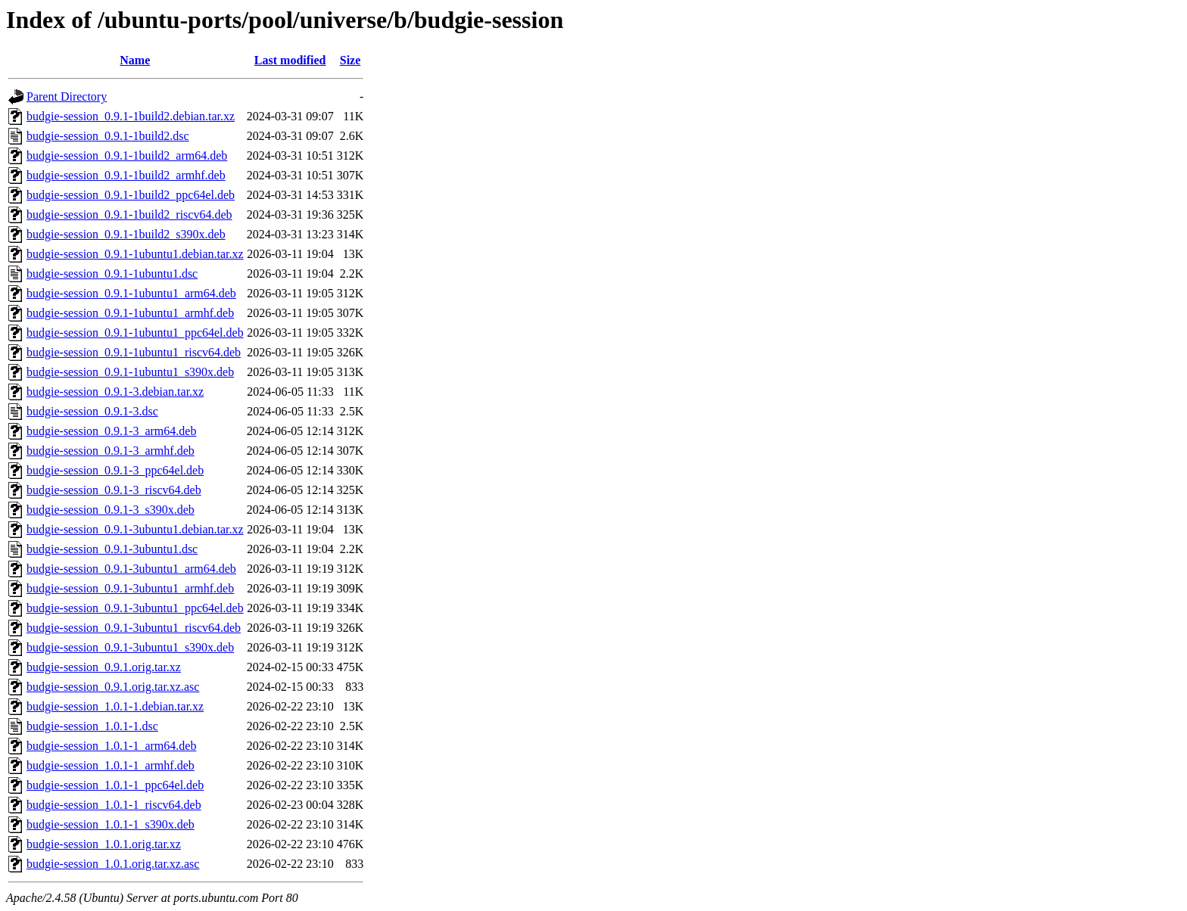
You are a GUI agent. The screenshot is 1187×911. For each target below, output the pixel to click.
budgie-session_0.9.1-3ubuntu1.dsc (112, 549)
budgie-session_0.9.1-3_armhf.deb (110, 450)
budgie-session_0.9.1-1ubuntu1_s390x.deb (130, 371)
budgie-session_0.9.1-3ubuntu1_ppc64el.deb (135, 608)
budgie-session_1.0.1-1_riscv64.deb (113, 804)
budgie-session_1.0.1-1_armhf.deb (110, 765)
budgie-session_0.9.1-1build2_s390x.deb (126, 234)
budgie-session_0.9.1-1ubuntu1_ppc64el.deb (135, 332)
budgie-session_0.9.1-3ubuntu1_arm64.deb (131, 568)
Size (350, 60)
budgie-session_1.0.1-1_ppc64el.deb (115, 785)
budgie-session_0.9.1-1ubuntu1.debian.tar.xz (135, 253)
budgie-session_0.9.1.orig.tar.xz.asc (112, 686)
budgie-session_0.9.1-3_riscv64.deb (113, 489)
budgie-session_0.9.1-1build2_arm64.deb (126, 155)
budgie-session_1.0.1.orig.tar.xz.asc (112, 863)
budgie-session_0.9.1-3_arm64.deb (111, 430)
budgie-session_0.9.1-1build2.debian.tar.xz (130, 116)
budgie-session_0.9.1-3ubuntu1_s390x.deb (130, 647)
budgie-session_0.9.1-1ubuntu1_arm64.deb (131, 293)
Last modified (290, 60)
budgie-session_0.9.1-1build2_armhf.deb (126, 175)
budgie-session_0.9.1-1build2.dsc (107, 135)
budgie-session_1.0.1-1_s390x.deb (110, 824)
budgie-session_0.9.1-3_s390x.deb (110, 509)
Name (135, 60)
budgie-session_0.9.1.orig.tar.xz (103, 667)
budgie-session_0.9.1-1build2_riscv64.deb (129, 214)
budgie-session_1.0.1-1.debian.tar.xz (115, 706)
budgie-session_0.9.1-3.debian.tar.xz (115, 391)
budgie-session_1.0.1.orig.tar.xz (103, 844)
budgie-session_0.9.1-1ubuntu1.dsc (112, 273)
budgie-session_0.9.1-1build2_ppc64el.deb (130, 194)
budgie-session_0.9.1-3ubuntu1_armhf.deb (130, 588)
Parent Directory (66, 96)
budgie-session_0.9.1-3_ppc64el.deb (115, 470)
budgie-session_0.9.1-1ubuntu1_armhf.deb (130, 312)
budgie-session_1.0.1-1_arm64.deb (111, 745)
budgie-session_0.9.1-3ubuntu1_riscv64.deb (133, 627)
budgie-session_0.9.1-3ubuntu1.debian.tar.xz (135, 529)
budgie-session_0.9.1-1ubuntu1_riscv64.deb (133, 352)
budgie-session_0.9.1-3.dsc (92, 411)
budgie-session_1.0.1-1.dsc (92, 726)
